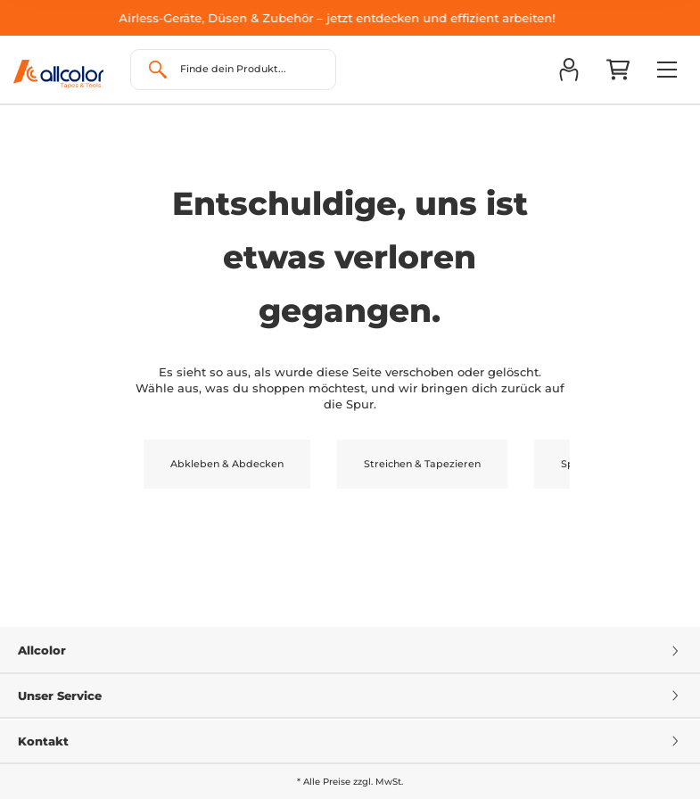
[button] (568, 69)
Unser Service (350, 695)
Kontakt (350, 741)
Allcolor (350, 650)
